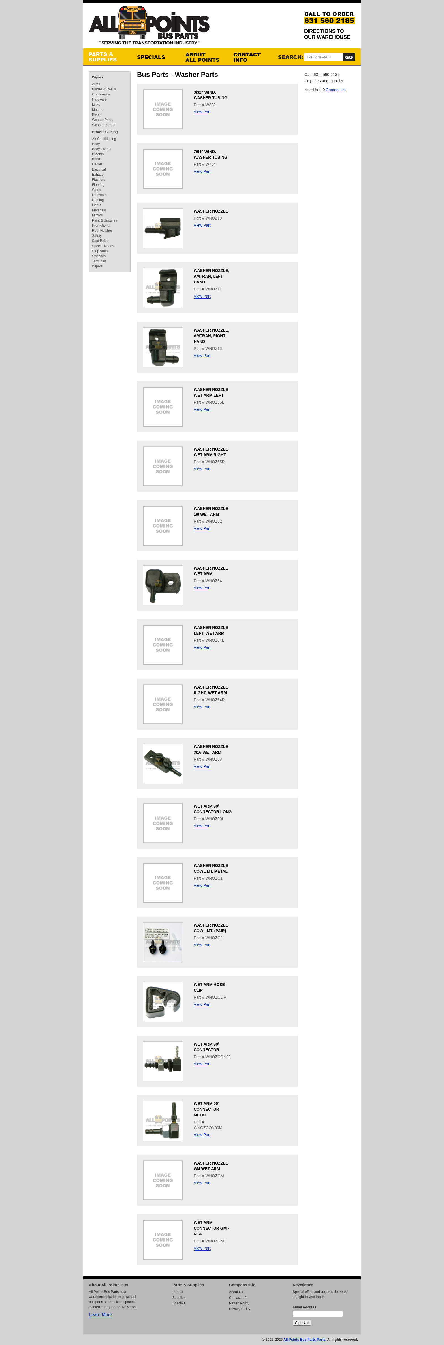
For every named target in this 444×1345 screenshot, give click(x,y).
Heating (98, 200)
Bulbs (96, 159)
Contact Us (335, 90)
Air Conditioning (104, 139)
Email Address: (305, 1307)
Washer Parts (102, 120)
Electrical (99, 169)
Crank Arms (101, 94)
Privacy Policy (239, 1309)
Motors (97, 110)
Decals (97, 164)
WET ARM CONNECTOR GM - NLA (211, 1228)
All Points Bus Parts (149, 27)
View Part (202, 112)
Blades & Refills (104, 89)
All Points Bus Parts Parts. (304, 1340)
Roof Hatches (102, 231)
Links (96, 105)
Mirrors (97, 215)
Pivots (96, 115)
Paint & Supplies (104, 220)
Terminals (99, 261)
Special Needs (103, 246)
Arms (96, 84)
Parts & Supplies (107, 56)
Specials (155, 56)
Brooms (98, 154)
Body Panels (101, 149)
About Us (236, 1292)
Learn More (100, 1314)
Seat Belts (100, 241)
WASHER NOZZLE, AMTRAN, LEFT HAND (211, 276)
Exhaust (98, 175)
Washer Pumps (103, 125)
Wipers (97, 77)
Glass (96, 190)
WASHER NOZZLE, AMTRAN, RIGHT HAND (211, 336)
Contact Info (251, 56)
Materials (99, 210)
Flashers (98, 180)
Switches (99, 256)
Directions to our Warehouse (327, 34)
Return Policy (239, 1303)
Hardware (99, 99)
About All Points (203, 56)
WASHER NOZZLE (211, 211)
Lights (96, 205)
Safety (97, 236)
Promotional (101, 226)
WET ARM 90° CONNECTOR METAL (206, 1109)
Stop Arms (100, 251)
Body (96, 144)
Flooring (98, 185)
